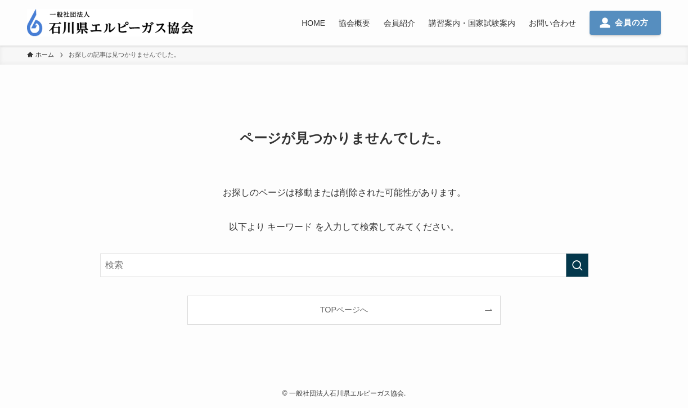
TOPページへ (344, 309)
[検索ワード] (344, 265)
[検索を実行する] (577, 265)
